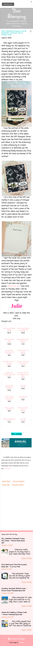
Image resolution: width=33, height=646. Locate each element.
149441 (23, 377)
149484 (9, 376)
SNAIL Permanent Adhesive (23, 409)
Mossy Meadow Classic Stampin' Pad (23, 340)
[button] (30, 31)
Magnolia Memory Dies (9, 340)
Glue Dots (23, 419)
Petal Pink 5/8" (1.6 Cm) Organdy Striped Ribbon (23, 374)
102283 (23, 398)
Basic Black (6, 481)
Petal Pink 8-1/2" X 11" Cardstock (23, 351)
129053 (22, 387)
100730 (23, 365)
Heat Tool (23, 386)
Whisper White (17, 485)
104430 (9, 420)
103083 (9, 409)
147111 (23, 342)
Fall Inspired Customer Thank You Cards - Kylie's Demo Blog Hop (13, 540)
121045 (9, 365)
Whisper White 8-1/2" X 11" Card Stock (23, 362)
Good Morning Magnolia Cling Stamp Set (23, 329)
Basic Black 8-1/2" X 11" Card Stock (9, 362)
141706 (9, 389)
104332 (23, 411)
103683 (22, 420)
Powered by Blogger (16, 639)
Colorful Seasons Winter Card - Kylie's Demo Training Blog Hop (14, 589)
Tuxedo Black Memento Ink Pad (9, 351)
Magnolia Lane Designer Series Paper (9, 374)
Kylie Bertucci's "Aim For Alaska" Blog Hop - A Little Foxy (14, 565)
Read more (26, 558)
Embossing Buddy (9, 408)
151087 (9, 331)
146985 (22, 353)
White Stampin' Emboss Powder (9, 398)
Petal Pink (5, 485)
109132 (9, 400)
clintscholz (21, 642)
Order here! (7, 468)
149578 (9, 342)
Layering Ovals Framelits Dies (9, 386)
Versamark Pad (23, 397)
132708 (9, 353)
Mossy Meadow (18, 481)
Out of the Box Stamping (16, 10)
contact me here (13, 286)
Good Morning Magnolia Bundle (9, 329)
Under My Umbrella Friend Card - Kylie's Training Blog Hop (14, 613)
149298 (22, 331)
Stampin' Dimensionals (9, 419)
